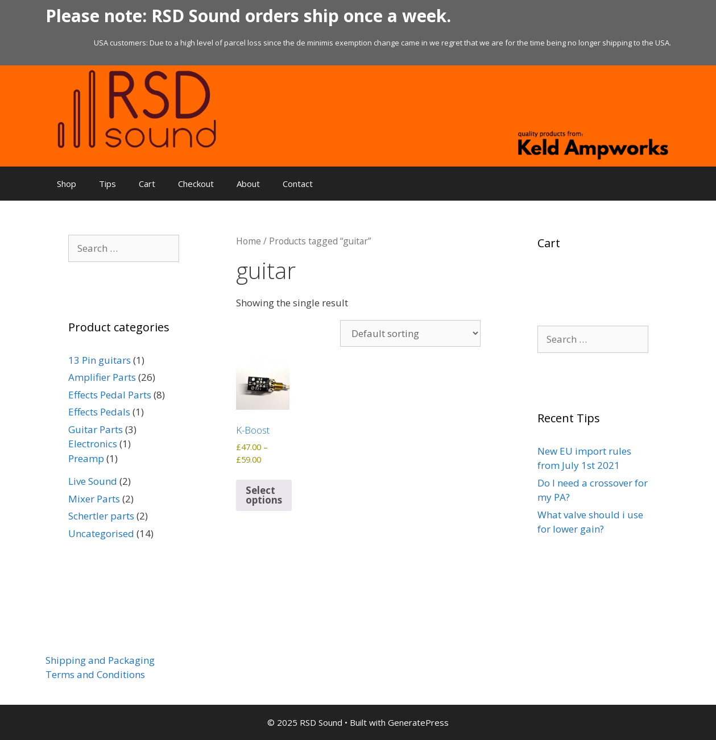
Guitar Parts (95, 429)
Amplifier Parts (102, 377)
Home (248, 241)
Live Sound (92, 481)
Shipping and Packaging (100, 660)
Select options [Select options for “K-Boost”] (264, 495)
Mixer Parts (94, 498)
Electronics (92, 443)
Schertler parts (101, 515)
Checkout (196, 183)
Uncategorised (101, 533)
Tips (107, 183)
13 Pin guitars (99, 360)
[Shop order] (410, 333)
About (248, 183)
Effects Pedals (99, 411)
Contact (298, 183)
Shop (66, 183)
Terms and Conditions (95, 674)
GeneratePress (418, 722)
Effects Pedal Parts (109, 394)
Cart (147, 183)
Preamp (86, 458)
